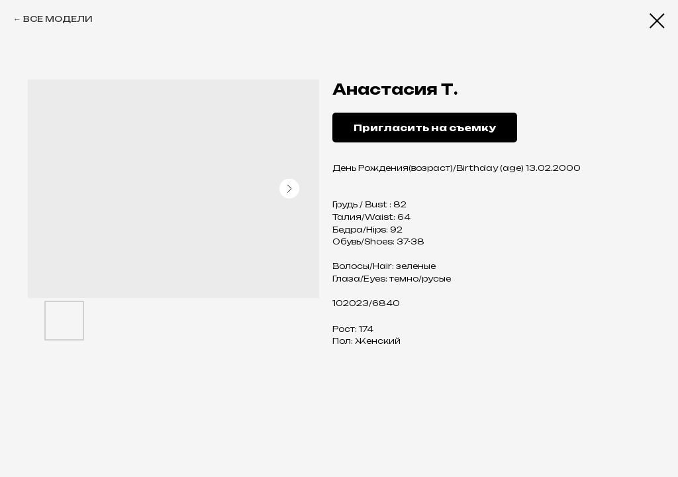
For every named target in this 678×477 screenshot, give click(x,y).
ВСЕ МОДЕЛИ (58, 19)
